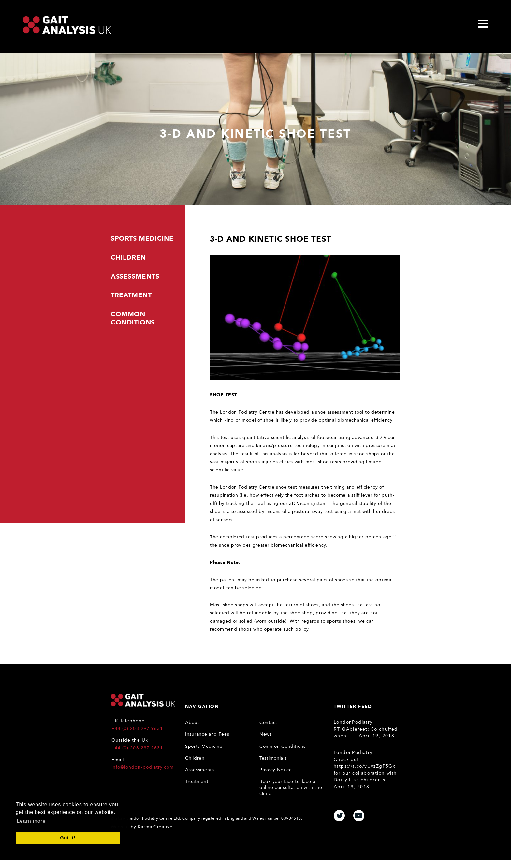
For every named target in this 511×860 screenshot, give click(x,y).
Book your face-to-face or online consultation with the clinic (290, 787)
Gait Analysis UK (143, 700)
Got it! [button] (67, 837)
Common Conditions (133, 318)
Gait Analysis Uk (67, 25)
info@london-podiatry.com (142, 767)
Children (128, 257)
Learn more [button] (31, 821)
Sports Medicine (142, 238)
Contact (268, 722)
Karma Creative (155, 827)
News (265, 734)
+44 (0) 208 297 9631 (137, 728)
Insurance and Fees (207, 734)
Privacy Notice (275, 770)
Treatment (131, 295)
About (192, 722)
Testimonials (272, 758)
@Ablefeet (355, 729)
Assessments (135, 276)
